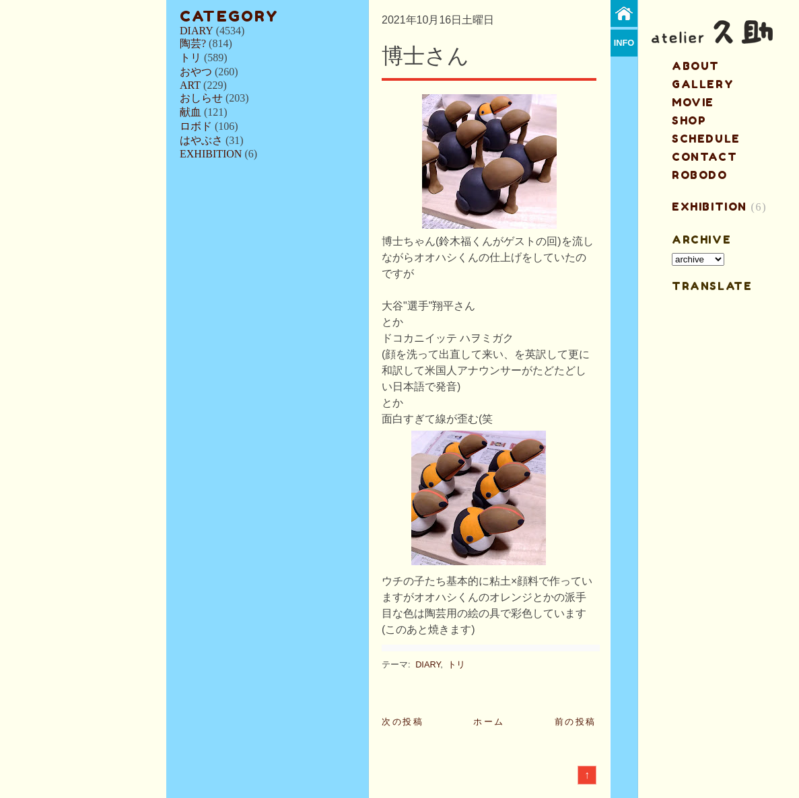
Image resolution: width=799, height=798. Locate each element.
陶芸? (193, 43)
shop (689, 120)
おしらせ (201, 98)
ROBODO (700, 175)
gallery (703, 84)
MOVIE (693, 102)
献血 (190, 112)
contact (704, 157)
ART (190, 85)
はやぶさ (201, 140)
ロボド (196, 126)
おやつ (196, 71)
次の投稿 (402, 722)
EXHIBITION (211, 153)
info (624, 43)
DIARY (196, 30)
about (696, 66)
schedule (706, 138)
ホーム (489, 722)
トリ (190, 57)
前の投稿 (575, 722)
